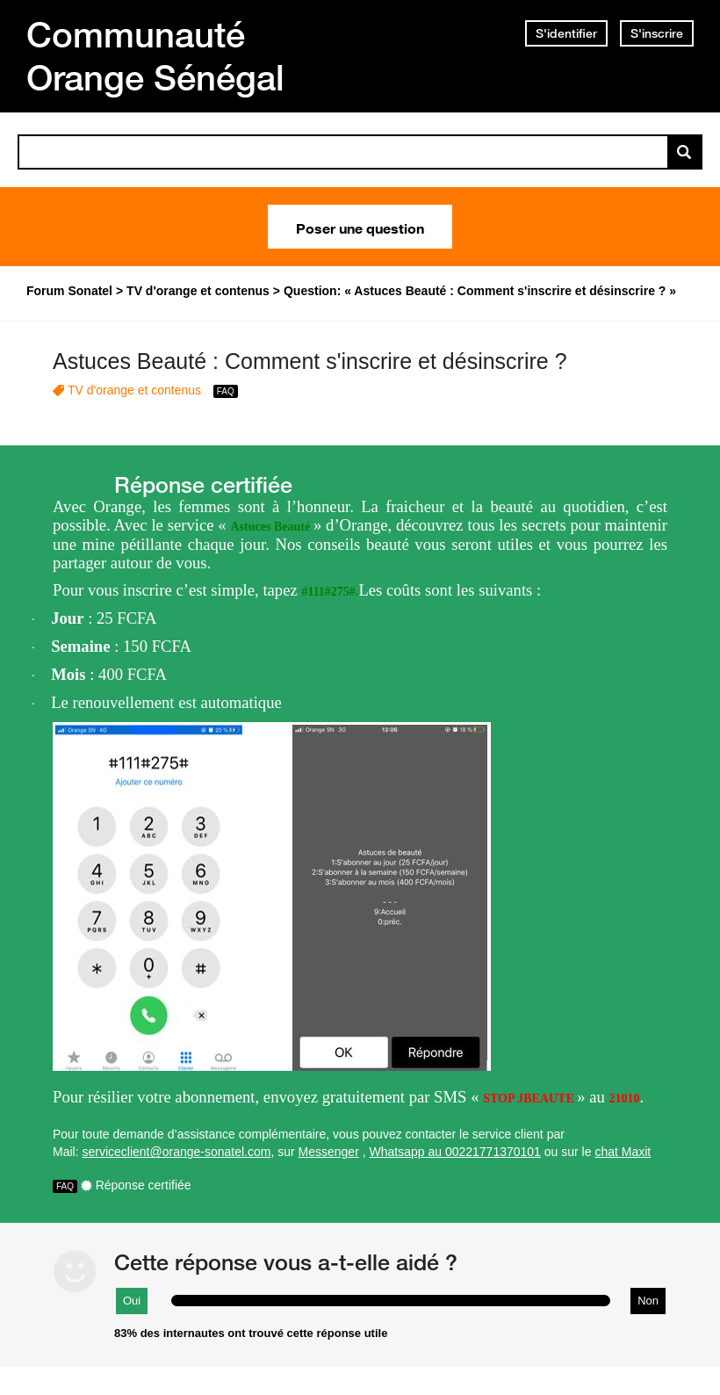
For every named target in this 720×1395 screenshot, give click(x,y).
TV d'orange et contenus (134, 390)
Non (648, 1300)
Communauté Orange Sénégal (155, 55)
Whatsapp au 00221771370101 (455, 1152)
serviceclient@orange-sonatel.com (176, 1152)
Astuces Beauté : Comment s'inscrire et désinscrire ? (310, 361)
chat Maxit (622, 1152)
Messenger (329, 1152)
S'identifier (566, 33)
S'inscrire (656, 33)
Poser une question (360, 226)
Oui (131, 1300)
